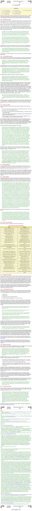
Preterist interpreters (3, 336)
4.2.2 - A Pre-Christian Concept (7, 11)
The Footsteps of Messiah (9, 433)
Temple (23, 113)
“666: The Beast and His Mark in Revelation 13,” (12, 494)
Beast (19, 15)
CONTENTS (16, 8)
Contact (16, 510)
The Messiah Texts (18, 427)
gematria (11, 246)
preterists (24, 89)
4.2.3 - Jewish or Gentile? (6, 12)
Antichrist (22, 45)
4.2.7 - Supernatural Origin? (17, 12)
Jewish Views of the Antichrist (7, 425)
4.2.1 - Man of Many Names (6, 10)
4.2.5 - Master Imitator (16, 10)
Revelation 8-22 (6, 493)
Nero (7, 17)
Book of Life (5, 318)
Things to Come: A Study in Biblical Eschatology (15, 482)
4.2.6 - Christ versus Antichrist (17, 11)
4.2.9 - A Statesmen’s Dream (27, 10)
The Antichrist (28, 481)
